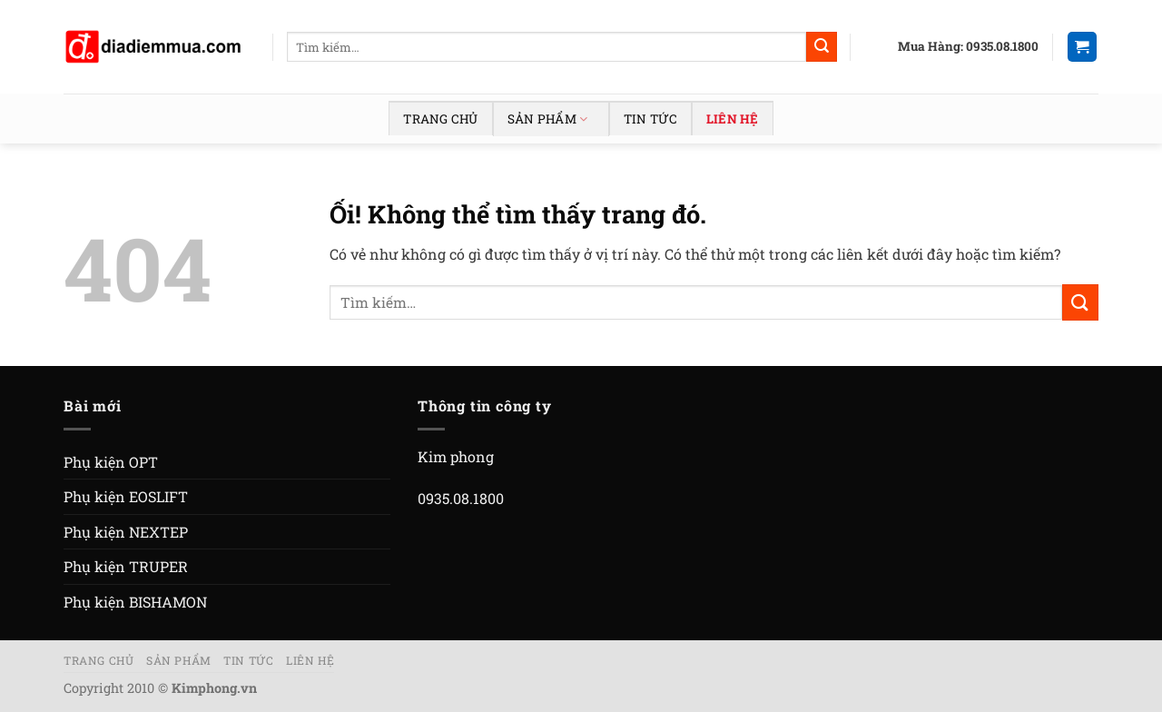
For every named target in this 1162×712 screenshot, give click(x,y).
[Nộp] (821, 47)
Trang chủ (440, 119)
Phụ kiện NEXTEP (126, 531)
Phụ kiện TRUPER (126, 566)
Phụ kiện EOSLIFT (126, 496)
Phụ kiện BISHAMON (135, 601)
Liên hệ (732, 119)
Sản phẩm (547, 119)
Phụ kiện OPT (111, 461)
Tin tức (650, 119)
